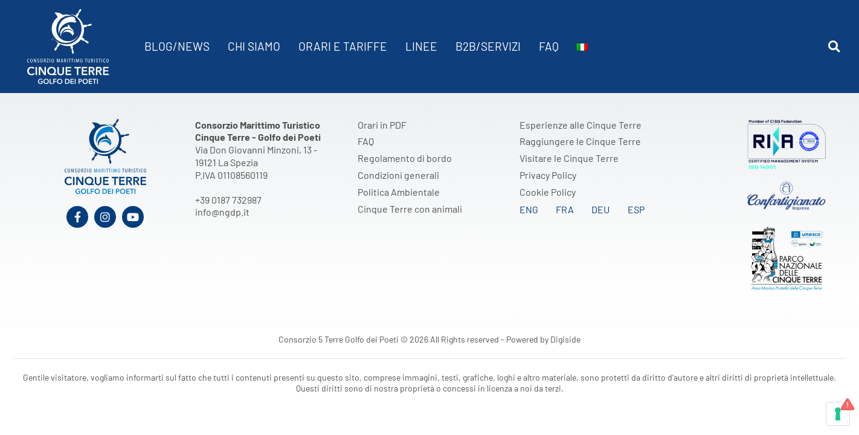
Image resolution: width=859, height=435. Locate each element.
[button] (834, 46)
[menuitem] (582, 46)
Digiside (565, 339)
